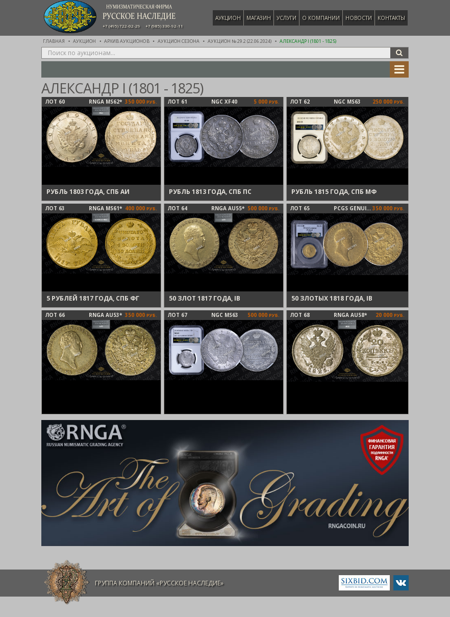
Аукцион (228, 17)
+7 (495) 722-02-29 (121, 26)
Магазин (258, 17)
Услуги (286, 17)
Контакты (391, 17)
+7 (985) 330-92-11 (164, 26)
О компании (321, 17)
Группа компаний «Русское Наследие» (159, 583)
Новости (358, 17)
